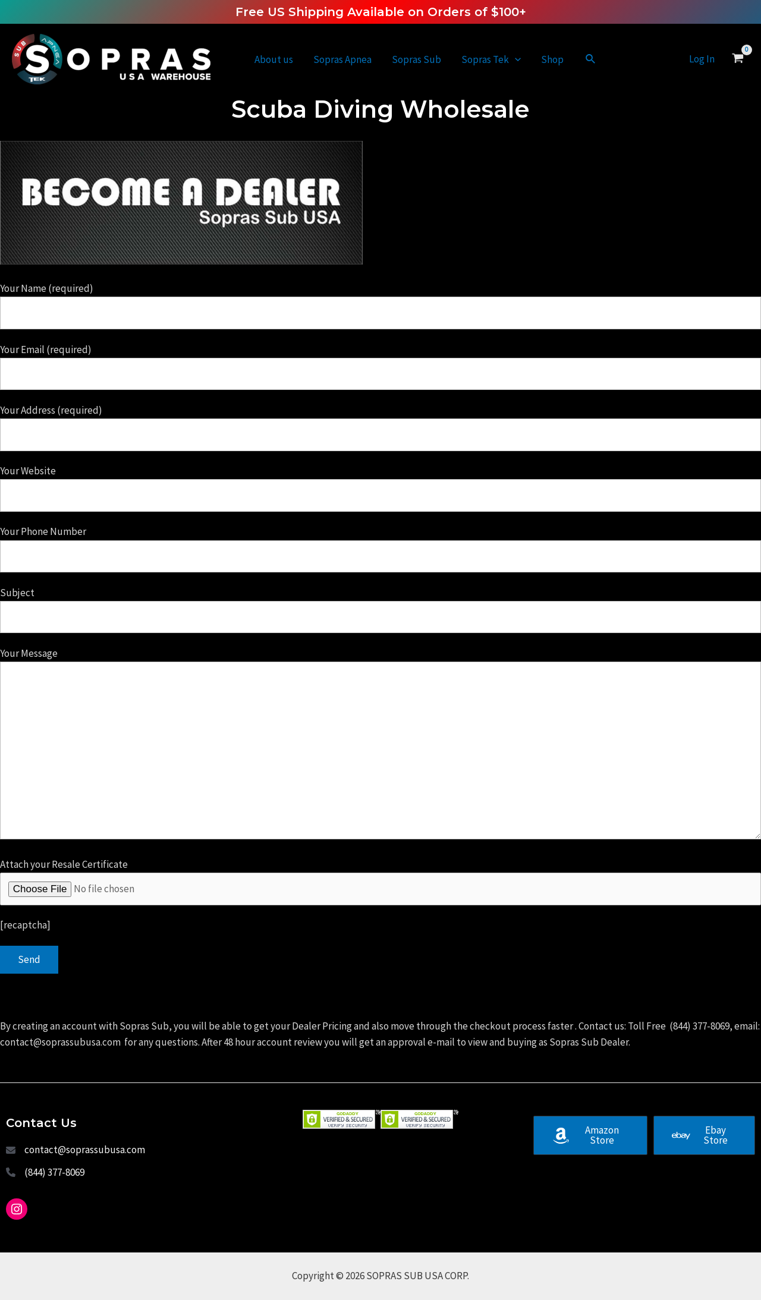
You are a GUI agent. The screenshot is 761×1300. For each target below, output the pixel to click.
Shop (552, 59)
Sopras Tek (491, 59)
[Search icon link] (591, 59)
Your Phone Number (380, 548)
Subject (380, 610)
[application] (515, 59)
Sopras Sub (416, 59)
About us (273, 59)
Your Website (380, 488)
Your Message (380, 746)
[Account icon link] (702, 59)
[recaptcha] (25, 924)
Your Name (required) (380, 305)
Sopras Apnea (342, 59)
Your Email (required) (380, 367)
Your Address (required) (380, 427)
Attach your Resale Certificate (380, 881)
